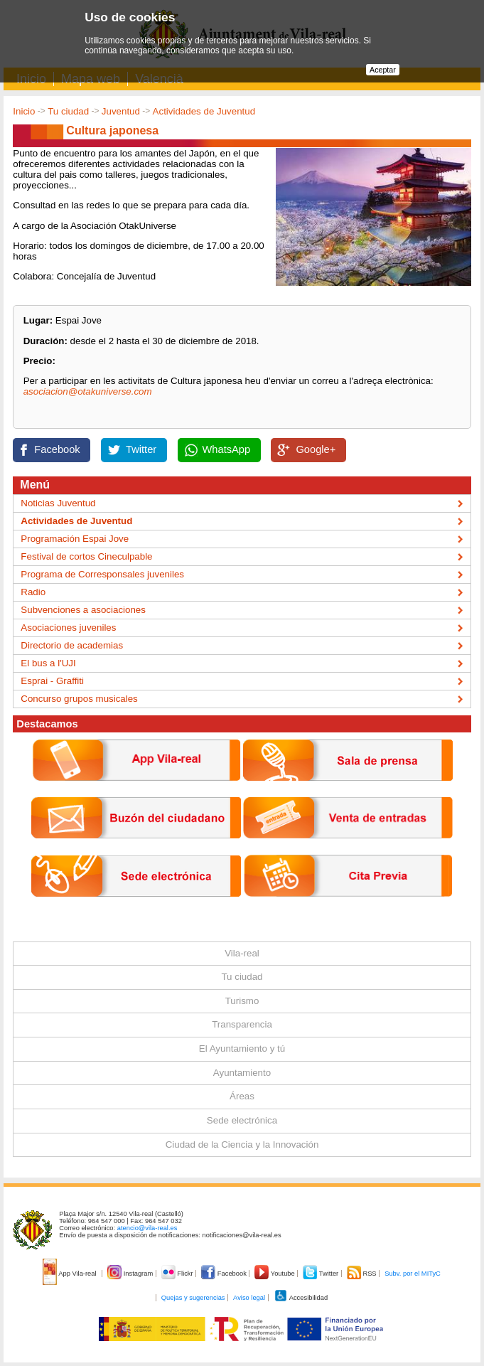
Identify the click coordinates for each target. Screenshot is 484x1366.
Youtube (275, 1273)
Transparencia (242, 1024)
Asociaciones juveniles (68, 627)
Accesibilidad (301, 1297)
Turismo (242, 1001)
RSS (362, 1273)
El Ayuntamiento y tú (242, 1048)
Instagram (131, 1273)
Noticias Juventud (58, 503)
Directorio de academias (72, 645)
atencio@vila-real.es (147, 1228)
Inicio (24, 111)
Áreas (242, 1096)
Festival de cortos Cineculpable (86, 556)
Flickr (178, 1273)
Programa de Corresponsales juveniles (102, 574)
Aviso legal (249, 1297)
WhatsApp (227, 449)
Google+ (315, 449)
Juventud (121, 111)
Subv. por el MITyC (412, 1273)
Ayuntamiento (242, 1072)
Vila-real (242, 953)
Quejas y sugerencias (193, 1297)
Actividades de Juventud (204, 111)
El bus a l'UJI (48, 663)
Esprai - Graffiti (52, 681)
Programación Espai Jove (75, 538)
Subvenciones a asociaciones (83, 609)
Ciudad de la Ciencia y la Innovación (242, 1144)
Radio (33, 592)
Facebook (57, 449)
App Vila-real (70, 1273)
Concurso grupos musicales (79, 698)
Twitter (141, 449)
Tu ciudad (68, 111)
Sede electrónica (242, 1120)
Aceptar (383, 69)
